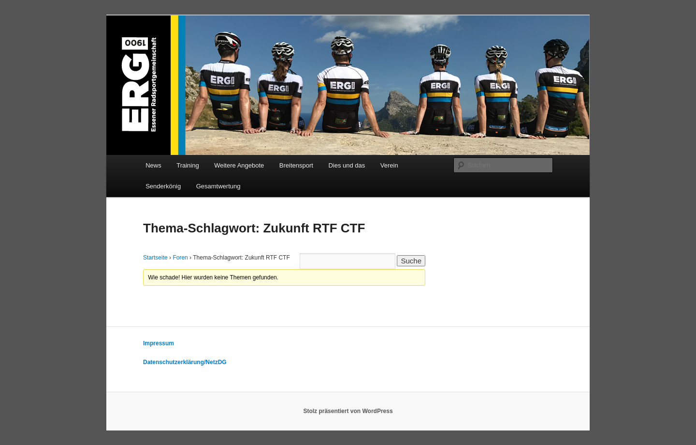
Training (187, 165)
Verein (389, 165)
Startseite (155, 257)
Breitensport (296, 165)
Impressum (158, 343)
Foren (180, 257)
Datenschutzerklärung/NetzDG (185, 362)
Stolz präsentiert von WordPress (347, 411)
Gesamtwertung (218, 186)
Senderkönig (163, 186)
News (153, 165)
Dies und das (346, 165)
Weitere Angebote (239, 165)
